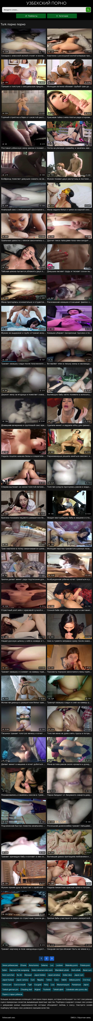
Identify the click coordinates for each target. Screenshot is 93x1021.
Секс (56, 980)
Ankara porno (74, 980)
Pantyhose (76, 984)
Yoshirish (46, 989)
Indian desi (67, 975)
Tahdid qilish (58, 989)
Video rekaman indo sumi (42, 970)
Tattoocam (6, 984)
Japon (86, 984)
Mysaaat (28, 975)
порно (46, 3)
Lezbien (59, 965)
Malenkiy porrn (71, 965)
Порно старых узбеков (12, 994)
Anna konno (34, 965)
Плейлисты (31, 16)
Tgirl (30, 984)
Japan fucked (8, 980)
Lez (51, 965)
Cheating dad (26, 989)
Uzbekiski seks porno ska (76, 989)
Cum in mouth (19, 984)
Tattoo (49, 980)
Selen (4, 970)
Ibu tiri (19, 975)
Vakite (64, 980)
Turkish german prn (10, 989)
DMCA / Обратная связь (81, 1018)
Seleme (44, 965)
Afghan (37, 989)
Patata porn (85, 965)
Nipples (40, 980)
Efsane (23, 965)
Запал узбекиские (10, 965)
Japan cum (78, 975)
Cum (33, 980)
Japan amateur (54, 975)
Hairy (46, 984)
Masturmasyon (63, 984)
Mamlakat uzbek (62, 970)
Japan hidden (39, 975)
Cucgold (37, 984)
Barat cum (87, 970)
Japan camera (22, 980)
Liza (52, 984)
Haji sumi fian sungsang (19, 970)
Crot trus (86, 980)
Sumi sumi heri (8, 975)
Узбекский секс (8, 1018)
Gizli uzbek (75, 970)
